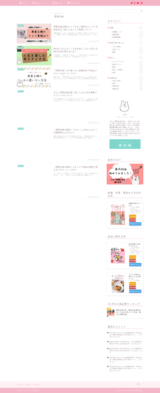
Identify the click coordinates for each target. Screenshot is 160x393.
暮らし (126, 57)
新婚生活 (127, 89)
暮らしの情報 (127, 70)
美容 (127, 73)
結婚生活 (126, 78)
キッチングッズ (127, 62)
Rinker (137, 206)
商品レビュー (127, 64)
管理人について (40, 3)
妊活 (127, 83)
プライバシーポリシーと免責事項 (28, 390)
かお (135, 344)
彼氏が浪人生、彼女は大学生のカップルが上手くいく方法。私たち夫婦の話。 (128, 312)
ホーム (23, 3)
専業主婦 (127, 86)
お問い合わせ (74, 3)
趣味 (127, 52)
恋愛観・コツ (127, 32)
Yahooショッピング (135, 224)
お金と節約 (127, 81)
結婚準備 (127, 34)
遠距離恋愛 (127, 37)
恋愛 (126, 27)
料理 (127, 67)
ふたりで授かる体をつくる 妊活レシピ (135, 276)
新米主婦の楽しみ (126, 42)
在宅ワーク (127, 49)
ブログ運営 (127, 47)
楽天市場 (134, 220)
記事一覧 (57, 3)
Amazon (134, 216)
